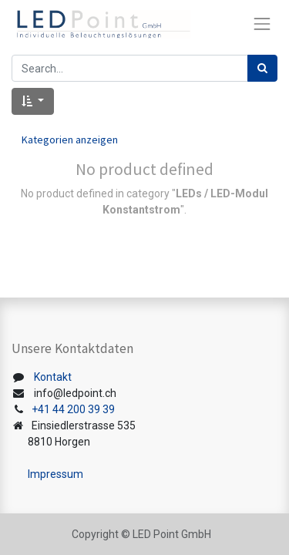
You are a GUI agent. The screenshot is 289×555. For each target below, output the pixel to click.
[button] (33, 101)
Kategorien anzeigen (70, 139)
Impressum (55, 474)
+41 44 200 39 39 (73, 409)
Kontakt (53, 377)
